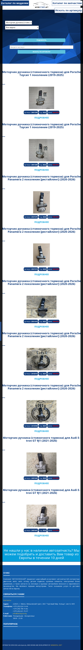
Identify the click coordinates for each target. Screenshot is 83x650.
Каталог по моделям (14, 3)
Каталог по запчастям (67, 3)
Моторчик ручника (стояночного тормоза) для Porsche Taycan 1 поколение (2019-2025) (41, 73)
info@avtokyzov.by (20, 613)
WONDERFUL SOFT (56, 645)
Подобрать (41, 40)
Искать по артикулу (68, 10)
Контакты (7, 600)
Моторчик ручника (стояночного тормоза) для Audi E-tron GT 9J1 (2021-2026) (41, 439)
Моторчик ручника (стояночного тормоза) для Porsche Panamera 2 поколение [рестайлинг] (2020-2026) (41, 178)
